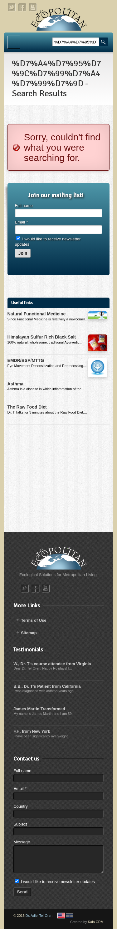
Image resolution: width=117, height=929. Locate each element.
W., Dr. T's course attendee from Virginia (52, 663)
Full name (24, 205)
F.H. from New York (31, 731)
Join (22, 253)
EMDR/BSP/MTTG (25, 360)
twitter (12, 7)
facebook (22, 7)
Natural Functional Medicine (36, 313)
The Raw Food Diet (27, 406)
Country (20, 806)
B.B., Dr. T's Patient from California (46, 686)
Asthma (15, 383)
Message (21, 842)
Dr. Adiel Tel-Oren (39, 915)
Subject (20, 824)
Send (22, 891)
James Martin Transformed (39, 708)
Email (21, 222)
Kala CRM (96, 922)
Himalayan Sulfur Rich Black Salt (41, 336)
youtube (33, 7)
